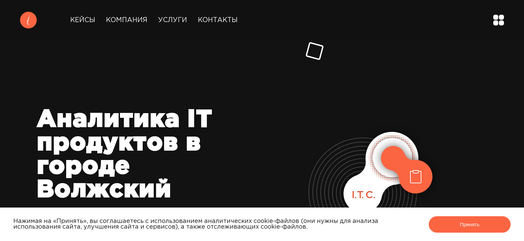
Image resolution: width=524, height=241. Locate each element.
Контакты (218, 20)
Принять (470, 224)
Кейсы (82, 20)
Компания (126, 20)
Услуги (172, 20)
